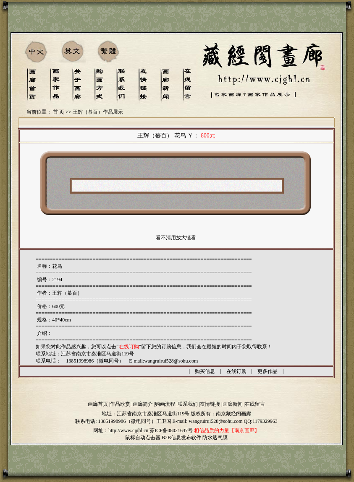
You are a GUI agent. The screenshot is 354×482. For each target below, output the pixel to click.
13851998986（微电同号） (127, 421)
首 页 (58, 112)
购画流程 (165, 404)
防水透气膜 (215, 438)
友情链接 (210, 404)
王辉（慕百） (67, 293)
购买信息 (205, 371)
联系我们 (188, 404)
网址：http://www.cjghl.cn (120, 430)
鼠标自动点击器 (142, 438)
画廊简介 (143, 404)
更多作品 (267, 371)
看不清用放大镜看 (176, 238)
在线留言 (255, 404)
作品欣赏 (120, 404)
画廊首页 (98, 404)
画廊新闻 (233, 404)
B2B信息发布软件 (181, 438)
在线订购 (236, 371)
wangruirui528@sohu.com (171, 361)
